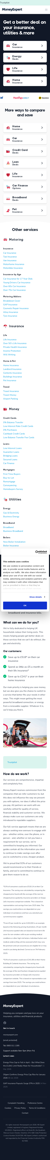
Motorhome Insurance (13, 264)
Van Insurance (10, 260)
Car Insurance (9, 253)
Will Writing (9, 354)
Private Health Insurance (15, 347)
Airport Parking (10, 398)
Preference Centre (35, 1103)
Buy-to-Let (8, 477)
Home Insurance (11, 365)
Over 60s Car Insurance (14, 286)
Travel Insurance (11, 391)
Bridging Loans (10, 455)
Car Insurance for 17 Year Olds (18, 278)
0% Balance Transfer (13, 422)
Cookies (8, 1108)
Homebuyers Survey (13, 489)
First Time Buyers (11, 474)
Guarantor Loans (11, 452)
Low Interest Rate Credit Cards (18, 426)
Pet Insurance (9, 380)
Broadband (8, 527)
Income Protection (12, 350)
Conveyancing (9, 485)
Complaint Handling (16, 1103)
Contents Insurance (12, 372)
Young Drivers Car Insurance (16, 282)
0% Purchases (10, 429)
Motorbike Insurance (13, 268)
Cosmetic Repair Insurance (16, 308)
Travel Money (9, 395)
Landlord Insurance (12, 369)
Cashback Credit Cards (14, 433)
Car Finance (8, 463)
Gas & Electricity (11, 512)
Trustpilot (4, 2)
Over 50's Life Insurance (15, 343)
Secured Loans (10, 459)
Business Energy (11, 516)
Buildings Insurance (12, 376)
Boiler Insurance (11, 545)
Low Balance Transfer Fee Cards (18, 437)
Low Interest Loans (12, 448)
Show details (35, 597)
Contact (25, 1113)
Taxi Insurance (10, 256)
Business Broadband (13, 531)
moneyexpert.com (10, 1034)
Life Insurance (10, 339)
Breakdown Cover (11, 300)
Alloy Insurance (10, 312)
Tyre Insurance (10, 315)
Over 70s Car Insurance (14, 290)
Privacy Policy (20, 1108)
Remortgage (9, 481)
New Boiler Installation (14, 541)
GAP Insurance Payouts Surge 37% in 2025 (21, 1083)
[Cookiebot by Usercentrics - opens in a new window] (35, 552)
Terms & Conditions (37, 1108)
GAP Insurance (10, 304)
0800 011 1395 (13, 1045)
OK (25, 605)
